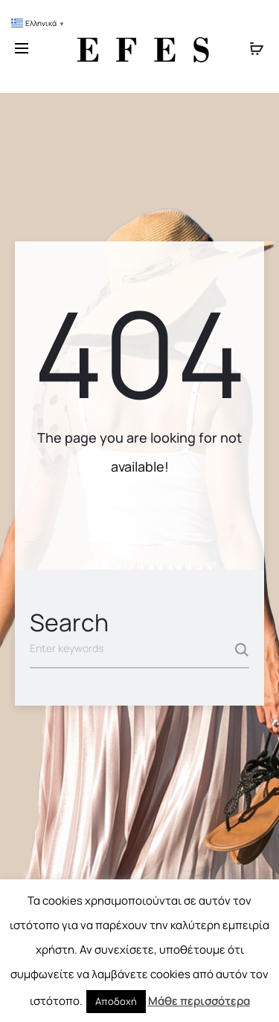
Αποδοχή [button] (116, 1001)
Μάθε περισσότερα (199, 1001)
